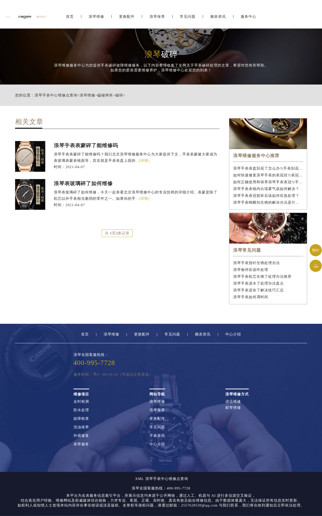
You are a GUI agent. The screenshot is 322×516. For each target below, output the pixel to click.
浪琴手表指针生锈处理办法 (256, 263)
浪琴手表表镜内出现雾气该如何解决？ (266, 189)
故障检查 (81, 418)
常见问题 (187, 16)
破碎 (119, 95)
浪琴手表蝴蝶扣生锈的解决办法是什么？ (268, 202)
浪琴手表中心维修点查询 (56, 95)
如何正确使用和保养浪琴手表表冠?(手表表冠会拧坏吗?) (268, 182)
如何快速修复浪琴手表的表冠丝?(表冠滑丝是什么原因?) (268, 175)
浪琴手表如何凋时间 (250, 297)
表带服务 (81, 444)
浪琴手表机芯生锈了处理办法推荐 (262, 276)
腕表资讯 (218, 16)
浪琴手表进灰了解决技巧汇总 (258, 290)
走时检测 (81, 401)
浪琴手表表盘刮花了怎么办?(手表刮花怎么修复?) (268, 168)
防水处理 (81, 410)
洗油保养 (81, 427)
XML (139, 479)
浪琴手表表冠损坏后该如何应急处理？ (266, 196)
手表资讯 (157, 436)
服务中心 (248, 16)
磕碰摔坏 (105, 95)
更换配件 (127, 16)
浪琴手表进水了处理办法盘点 (258, 283)
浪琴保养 (157, 16)
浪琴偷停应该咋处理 (250, 270)
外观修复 (81, 436)
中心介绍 (233, 334)
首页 (70, 16)
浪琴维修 (96, 16)
